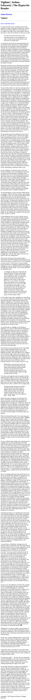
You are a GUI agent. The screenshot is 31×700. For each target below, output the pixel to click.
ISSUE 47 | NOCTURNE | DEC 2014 (8, 23)
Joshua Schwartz (6, 14)
